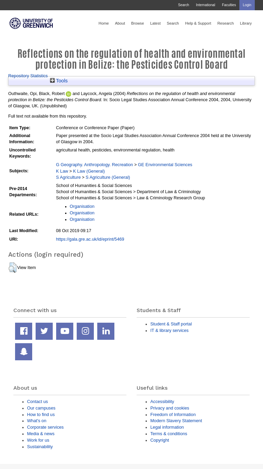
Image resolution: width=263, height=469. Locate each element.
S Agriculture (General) (108, 177)
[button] (12, 268)
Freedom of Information (173, 414)
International (205, 5)
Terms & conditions (168, 433)
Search (183, 5)
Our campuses (41, 408)
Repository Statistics (28, 75)
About (120, 23)
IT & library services (169, 330)
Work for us (38, 440)
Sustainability (40, 446)
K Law (62, 171)
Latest (155, 23)
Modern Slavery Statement (176, 420)
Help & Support (198, 23)
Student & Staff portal (171, 323)
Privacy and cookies (169, 408)
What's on (36, 420)
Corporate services (45, 427)
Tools (59, 80)
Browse (137, 23)
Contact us (37, 401)
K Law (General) (89, 171)
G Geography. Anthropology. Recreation (94, 164)
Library (246, 23)
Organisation (82, 206)
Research (225, 23)
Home (104, 23)
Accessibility (162, 401)
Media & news (40, 433)
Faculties (229, 5)
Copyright (159, 440)
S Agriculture (68, 177)
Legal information (167, 427)
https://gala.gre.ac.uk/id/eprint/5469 (90, 239)
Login (247, 5)
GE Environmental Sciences (165, 164)
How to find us (41, 414)
